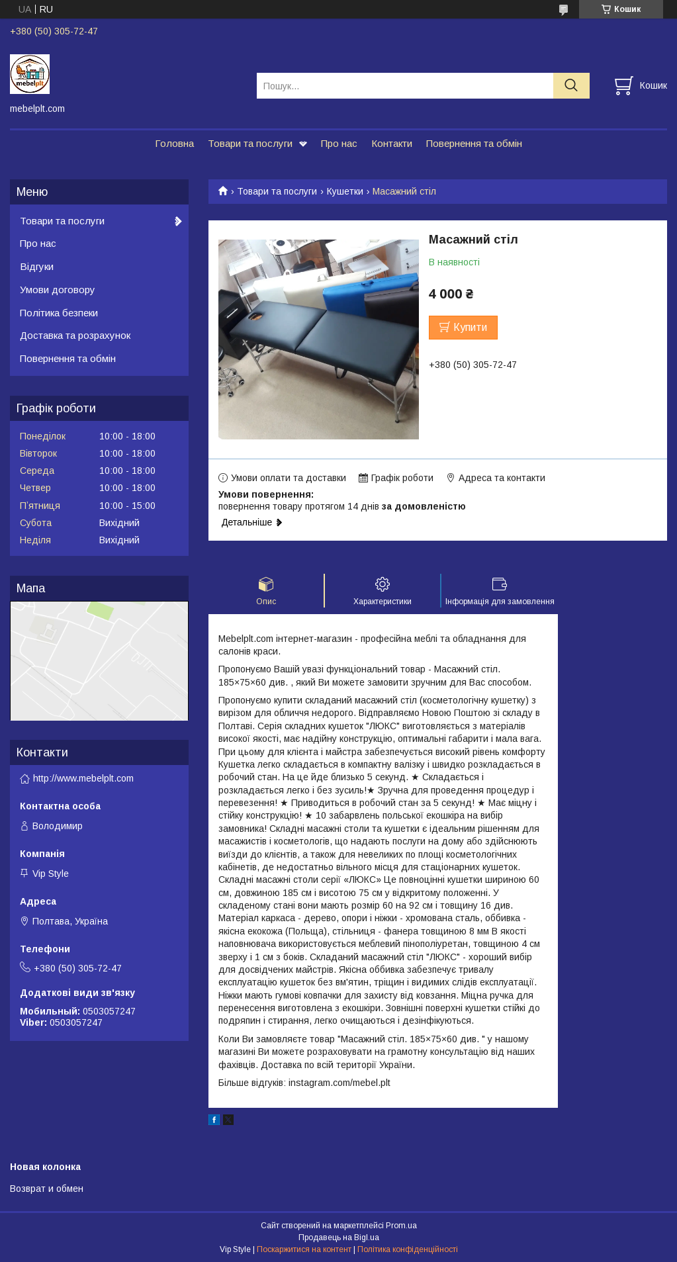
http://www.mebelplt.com (83, 778)
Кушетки (345, 191)
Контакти (391, 143)
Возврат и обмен (46, 1188)
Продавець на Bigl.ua (338, 1237)
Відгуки (37, 266)
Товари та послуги (250, 143)
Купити (470, 327)
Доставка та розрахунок (75, 335)
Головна (174, 143)
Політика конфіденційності (407, 1249)
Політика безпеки (59, 312)
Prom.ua (401, 1225)
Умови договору (57, 289)
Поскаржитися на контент (304, 1249)
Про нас (339, 143)
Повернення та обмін (474, 143)
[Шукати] (571, 86)
